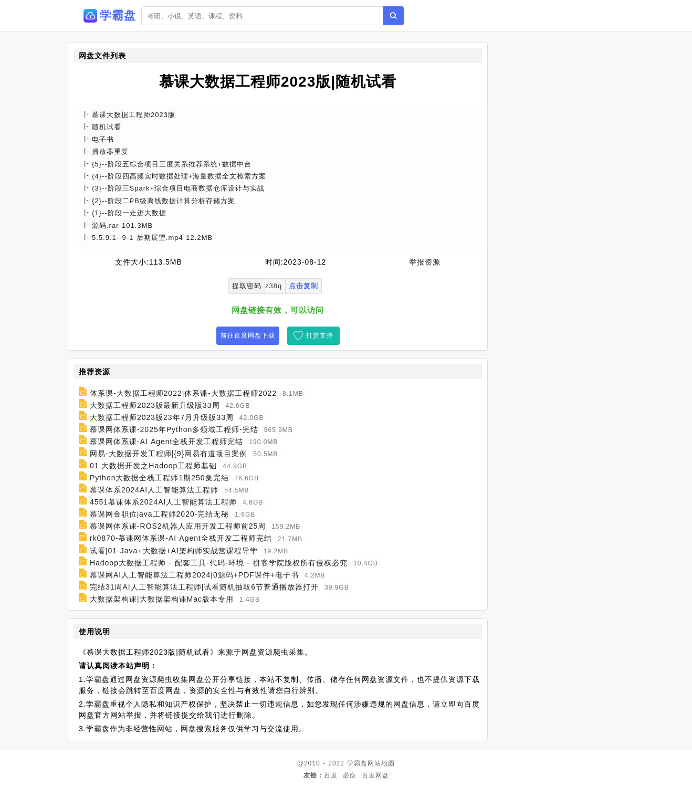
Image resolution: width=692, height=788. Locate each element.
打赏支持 (319, 335)
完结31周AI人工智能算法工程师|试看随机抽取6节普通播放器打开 (204, 587)
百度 (331, 775)
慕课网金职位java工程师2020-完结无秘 (159, 514)
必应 (350, 775)
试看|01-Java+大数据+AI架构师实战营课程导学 (174, 551)
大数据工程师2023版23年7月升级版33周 (162, 417)
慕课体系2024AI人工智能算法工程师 (154, 490)
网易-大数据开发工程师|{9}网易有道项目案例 (168, 453)
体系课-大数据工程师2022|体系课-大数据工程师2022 (183, 393)
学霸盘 (357, 763)
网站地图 (381, 763)
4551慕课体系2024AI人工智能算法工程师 (163, 502)
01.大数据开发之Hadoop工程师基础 (153, 465)
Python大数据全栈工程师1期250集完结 (159, 478)
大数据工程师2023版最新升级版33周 (155, 405)
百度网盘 (375, 775)
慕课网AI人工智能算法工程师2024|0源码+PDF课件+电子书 (194, 575)
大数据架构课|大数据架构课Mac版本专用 (162, 599)
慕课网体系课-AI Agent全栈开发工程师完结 (167, 441)
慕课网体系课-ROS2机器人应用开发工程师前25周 (178, 526)
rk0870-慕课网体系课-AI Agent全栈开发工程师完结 (181, 538)
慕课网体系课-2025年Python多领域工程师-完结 (174, 429)
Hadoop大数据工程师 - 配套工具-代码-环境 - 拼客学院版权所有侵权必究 (219, 563)
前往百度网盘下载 (248, 335)
